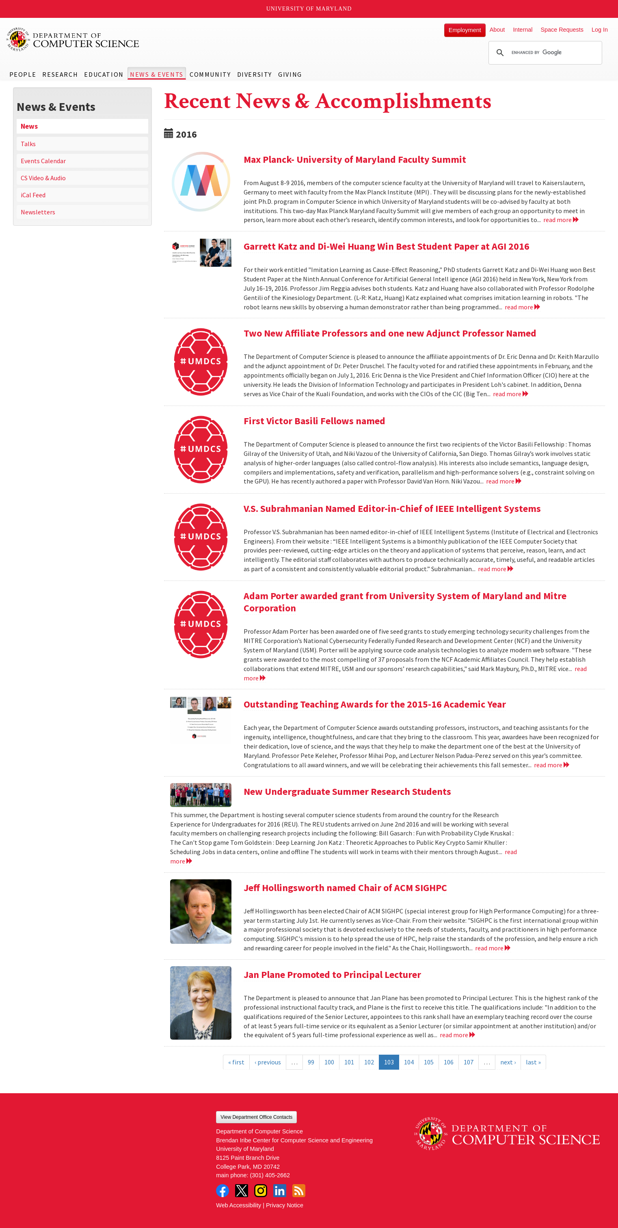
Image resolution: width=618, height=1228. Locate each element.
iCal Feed (33, 195)
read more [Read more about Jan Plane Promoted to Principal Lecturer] (458, 1035)
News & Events (157, 74)
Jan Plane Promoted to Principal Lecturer (332, 974)
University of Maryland (309, 9)
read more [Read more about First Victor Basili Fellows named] (504, 481)
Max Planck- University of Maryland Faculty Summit (355, 159)
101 (349, 1062)
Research (60, 74)
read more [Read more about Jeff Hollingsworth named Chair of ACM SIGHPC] (493, 948)
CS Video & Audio (43, 178)
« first (236, 1062)
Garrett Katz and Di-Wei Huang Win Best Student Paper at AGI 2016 (386, 246)
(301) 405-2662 (270, 1175)
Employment (465, 30)
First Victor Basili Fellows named (314, 420)
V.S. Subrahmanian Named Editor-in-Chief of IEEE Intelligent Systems (392, 508)
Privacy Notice (284, 1205)
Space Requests (561, 29)
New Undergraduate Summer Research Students (347, 791)
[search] (544, 52)
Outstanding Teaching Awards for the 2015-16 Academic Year (375, 704)
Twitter (241, 1190)
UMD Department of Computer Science (73, 39)
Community (210, 74)
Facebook (222, 1190)
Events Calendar (43, 161)
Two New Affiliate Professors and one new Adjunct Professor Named (390, 333)
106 (449, 1062)
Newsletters (38, 212)
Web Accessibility (238, 1205)
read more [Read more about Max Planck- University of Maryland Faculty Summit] (561, 220)
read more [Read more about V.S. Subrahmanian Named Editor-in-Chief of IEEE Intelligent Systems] (496, 569)
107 (468, 1062)
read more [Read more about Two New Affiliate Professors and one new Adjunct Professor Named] (511, 394)
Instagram (260, 1190)
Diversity (254, 74)
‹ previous (268, 1062)
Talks (28, 144)
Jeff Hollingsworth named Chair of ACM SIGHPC (345, 887)
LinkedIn (279, 1190)
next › (508, 1062)
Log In (600, 29)
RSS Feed (298, 1190)
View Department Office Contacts (256, 1117)
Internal (522, 29)
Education (103, 74)
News (29, 126)
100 (329, 1062)
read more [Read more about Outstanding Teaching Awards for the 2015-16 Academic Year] (552, 765)
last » (533, 1062)
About (497, 29)
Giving (290, 74)
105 (429, 1062)
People (23, 74)
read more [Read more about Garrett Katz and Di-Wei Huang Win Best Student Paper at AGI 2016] (523, 307)
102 (369, 1062)
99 (311, 1062)
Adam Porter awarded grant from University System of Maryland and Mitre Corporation (405, 601)
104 (409, 1062)
